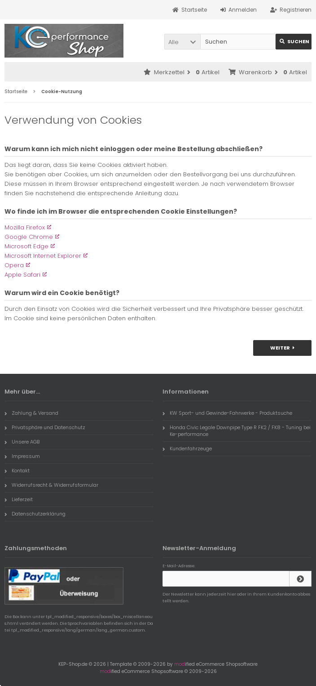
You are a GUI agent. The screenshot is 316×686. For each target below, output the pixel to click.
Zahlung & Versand (31, 413)
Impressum (22, 456)
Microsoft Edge (26, 246)
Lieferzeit (18, 499)
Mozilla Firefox (24, 227)
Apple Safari (22, 274)
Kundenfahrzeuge (187, 448)
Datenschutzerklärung (35, 513)
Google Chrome (28, 237)
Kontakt (17, 470)
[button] (182, 41)
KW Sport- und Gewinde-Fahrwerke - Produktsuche (227, 413)
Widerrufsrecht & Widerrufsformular (51, 485)
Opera (14, 265)
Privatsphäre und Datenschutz (44, 427)
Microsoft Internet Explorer (42, 255)
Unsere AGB (22, 441)
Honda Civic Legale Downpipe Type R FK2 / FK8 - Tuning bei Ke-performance (236, 431)
